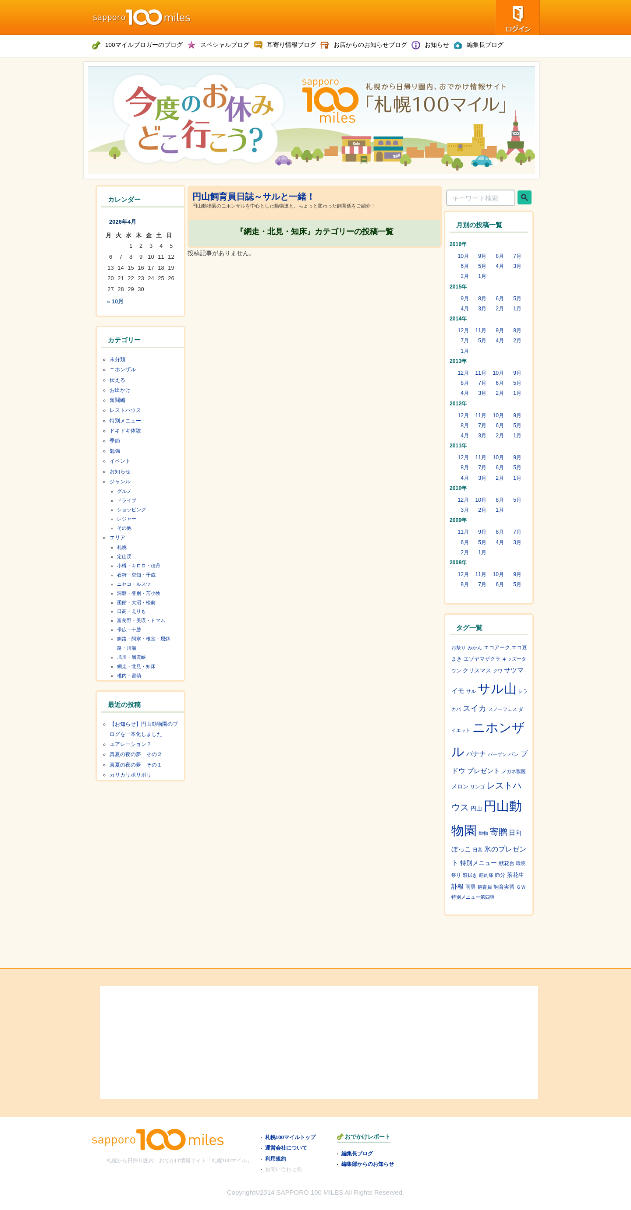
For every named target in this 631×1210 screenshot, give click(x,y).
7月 (517, 256)
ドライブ (126, 500)
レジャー (126, 518)
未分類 (117, 359)
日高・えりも (131, 611)
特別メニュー (125, 421)
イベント (120, 461)
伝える (117, 380)
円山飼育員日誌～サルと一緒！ (253, 196)
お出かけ (120, 390)
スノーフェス (502, 709)
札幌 (122, 547)
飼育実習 (503, 887)
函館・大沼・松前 (136, 602)
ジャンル (120, 481)
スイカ (474, 708)
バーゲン (497, 754)
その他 (124, 528)
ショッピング (131, 509)
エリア (117, 538)
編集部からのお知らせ (367, 1164)
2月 (465, 276)
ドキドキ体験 (125, 431)
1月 (482, 276)
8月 (500, 256)
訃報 (457, 886)
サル (471, 691)
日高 (477, 849)
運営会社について (286, 1147)
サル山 (497, 689)
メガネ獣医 (514, 771)
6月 (465, 266)
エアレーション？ (131, 744)
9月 (482, 256)
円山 (476, 808)
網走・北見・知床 (136, 666)
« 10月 (115, 301)
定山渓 (124, 556)
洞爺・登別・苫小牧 (138, 593)
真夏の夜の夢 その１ (136, 765)
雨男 (470, 887)
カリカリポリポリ (131, 775)
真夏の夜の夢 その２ (136, 754)
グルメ (124, 491)
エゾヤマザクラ (482, 658)
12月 (463, 330)
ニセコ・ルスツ (134, 584)
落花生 (515, 875)
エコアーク (497, 647)
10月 (463, 256)
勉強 (115, 451)
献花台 (506, 863)
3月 (517, 266)
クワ (498, 670)
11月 (480, 330)
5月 (482, 266)
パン (513, 754)
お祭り (458, 647)
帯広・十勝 (129, 629)
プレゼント (483, 770)
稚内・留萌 (129, 675)
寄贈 (498, 832)
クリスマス (477, 671)
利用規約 (275, 1158)
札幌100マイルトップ (290, 1137)
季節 (115, 441)
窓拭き (470, 875)
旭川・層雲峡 (131, 657)
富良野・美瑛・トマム (141, 620)
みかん (475, 647)
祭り (456, 875)
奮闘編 (117, 400)
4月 (500, 266)
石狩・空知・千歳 (136, 574)
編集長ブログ (357, 1153)
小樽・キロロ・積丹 (138, 565)
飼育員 (485, 887)
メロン (459, 786)
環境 (520, 863)
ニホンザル (123, 369)
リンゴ (477, 786)
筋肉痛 (486, 875)
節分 (500, 875)
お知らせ (120, 471)
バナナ (476, 753)
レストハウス (125, 410)
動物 (483, 833)
